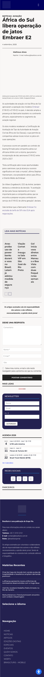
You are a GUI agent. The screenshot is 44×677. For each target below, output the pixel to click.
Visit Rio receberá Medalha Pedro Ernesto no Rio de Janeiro (20, 589)
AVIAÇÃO (17, 16)
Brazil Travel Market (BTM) (20, 458)
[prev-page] (6, 293)
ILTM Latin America (17, 444)
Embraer (35, 107)
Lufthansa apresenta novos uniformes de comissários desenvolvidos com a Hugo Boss (20, 582)
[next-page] (9, 293)
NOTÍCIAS (7, 16)
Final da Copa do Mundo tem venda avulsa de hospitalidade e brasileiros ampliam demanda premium (21, 574)
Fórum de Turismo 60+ (18, 451)
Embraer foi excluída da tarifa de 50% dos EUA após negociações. (19, 210)
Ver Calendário (7, 463)
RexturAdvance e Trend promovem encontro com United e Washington (20, 596)
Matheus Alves (20, 52)
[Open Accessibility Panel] (39, 672)
